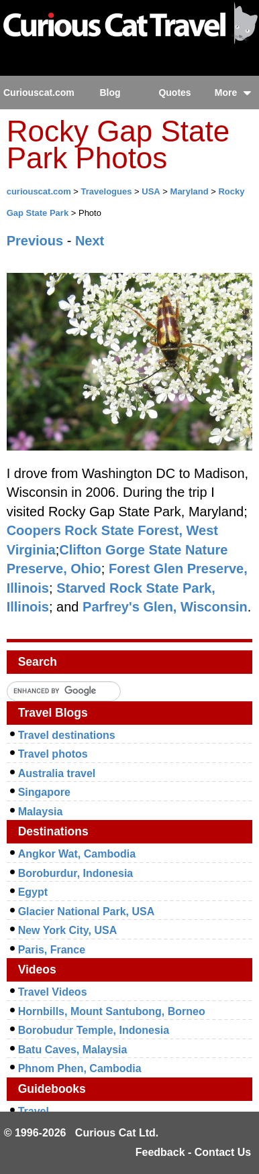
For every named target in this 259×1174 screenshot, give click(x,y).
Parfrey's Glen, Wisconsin (165, 606)
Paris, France (52, 949)
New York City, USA (67, 930)
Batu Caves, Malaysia (72, 1049)
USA (151, 191)
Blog (109, 92)
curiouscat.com (39, 191)
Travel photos (53, 754)
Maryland (189, 191)
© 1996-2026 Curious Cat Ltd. (81, 1132)
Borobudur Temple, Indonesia (94, 1030)
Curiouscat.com (38, 92)
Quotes (174, 92)
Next (89, 240)
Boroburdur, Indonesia (76, 873)
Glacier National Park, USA (86, 911)
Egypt (33, 892)
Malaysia (40, 811)
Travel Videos (52, 992)
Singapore (44, 792)
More (233, 92)
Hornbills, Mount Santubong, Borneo (111, 1011)
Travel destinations (66, 735)
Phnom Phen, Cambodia (80, 1068)
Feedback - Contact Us (193, 1152)
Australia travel (57, 773)
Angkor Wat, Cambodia (77, 854)
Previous (35, 240)
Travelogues (106, 191)
